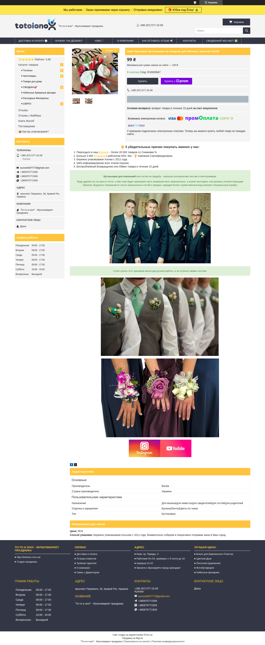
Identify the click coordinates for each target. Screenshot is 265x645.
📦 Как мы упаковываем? (33, 131)
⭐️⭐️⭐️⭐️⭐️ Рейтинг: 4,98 (34, 59)
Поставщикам (26, 126)
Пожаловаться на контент (137, 641)
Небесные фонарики (207, 572)
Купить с (176, 81)
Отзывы (23, 110)
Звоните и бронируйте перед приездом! (159, 567)
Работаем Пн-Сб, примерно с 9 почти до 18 (161, 558)
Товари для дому (32, 81)
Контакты (189, 40)
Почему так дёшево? (69, 40)
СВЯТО (27, 103)
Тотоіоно (27, 70)
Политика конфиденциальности (168, 641)
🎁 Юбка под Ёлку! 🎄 (183, 9)
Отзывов (99, 155)
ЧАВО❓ (99, 40)
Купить (142, 81)
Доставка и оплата (87, 554)
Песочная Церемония (208, 563)
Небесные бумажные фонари (39, 92)
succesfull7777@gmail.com (34, 167)
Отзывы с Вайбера (29, 115)
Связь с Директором (88, 572)
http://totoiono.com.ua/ (28, 557)
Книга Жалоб (26, 120)
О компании (125, 40)
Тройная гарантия (86, 563)
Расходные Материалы (36, 98)
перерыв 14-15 (145, 563)
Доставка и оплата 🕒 (33, 40)
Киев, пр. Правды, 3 (148, 554)
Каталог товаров (28, 64)
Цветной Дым (203, 558)
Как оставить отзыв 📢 (157, 40)
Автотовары (29, 76)
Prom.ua (148, 635)
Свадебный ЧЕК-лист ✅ (222, 40)
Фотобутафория (205, 567)
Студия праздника (27, 561)
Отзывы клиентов (86, 558)
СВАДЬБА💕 (30, 87)
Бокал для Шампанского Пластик (214, 554)
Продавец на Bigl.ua (132, 638)
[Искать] (246, 30)
